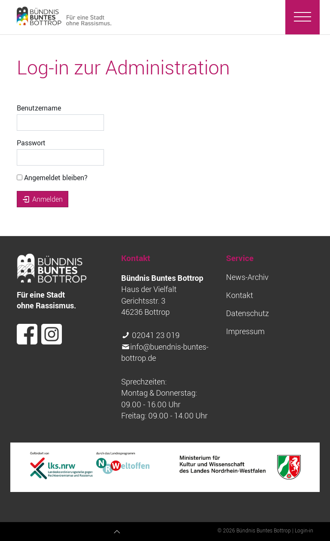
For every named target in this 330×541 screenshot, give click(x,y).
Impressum (245, 331)
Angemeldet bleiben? (52, 177)
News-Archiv (247, 277)
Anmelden (42, 199)
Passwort (31, 143)
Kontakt (239, 295)
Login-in (304, 530)
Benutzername (39, 108)
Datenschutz (247, 313)
